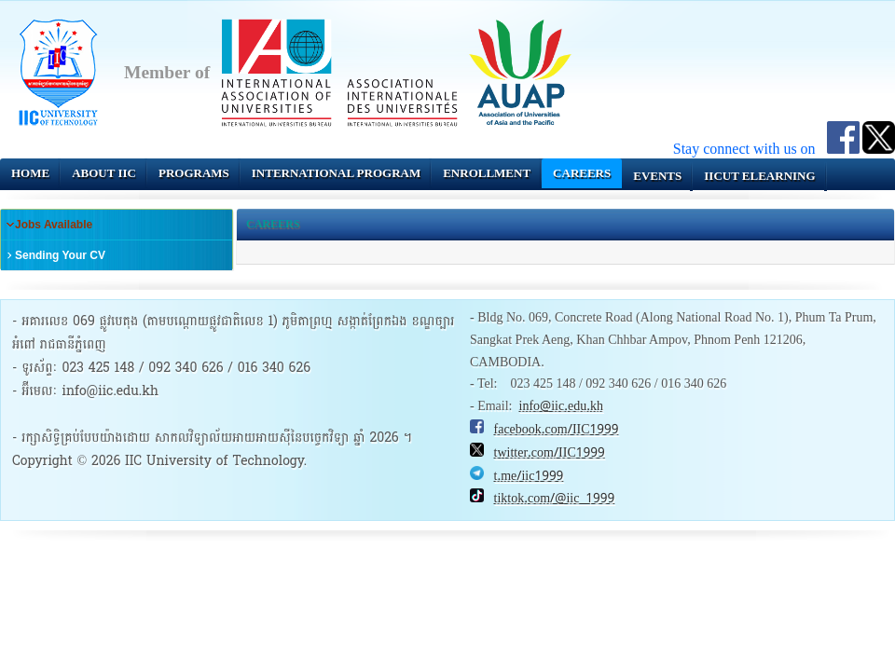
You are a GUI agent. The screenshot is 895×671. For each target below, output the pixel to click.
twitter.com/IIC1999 (549, 453)
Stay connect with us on (750, 149)
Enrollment (486, 173)
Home (30, 173)
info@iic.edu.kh (561, 406)
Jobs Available (53, 224)
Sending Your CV (60, 255)
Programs (193, 173)
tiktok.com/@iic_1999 (554, 498)
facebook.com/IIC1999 (556, 429)
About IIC (104, 173)
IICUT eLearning (759, 176)
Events (657, 176)
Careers (582, 173)
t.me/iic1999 (529, 476)
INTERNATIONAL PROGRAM (336, 173)
